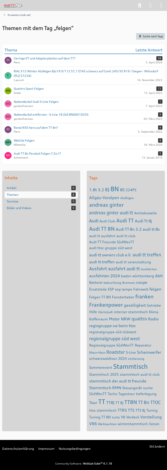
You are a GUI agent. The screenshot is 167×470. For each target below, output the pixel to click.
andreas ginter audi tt (111, 212)
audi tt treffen (147, 254)
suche (148, 388)
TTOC (155, 402)
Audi (93, 220)
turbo (116, 417)
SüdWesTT (98, 394)
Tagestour (126, 394)
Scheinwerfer (149, 352)
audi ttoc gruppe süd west (110, 248)
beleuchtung (112, 282)
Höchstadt (105, 312)
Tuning (152, 410)
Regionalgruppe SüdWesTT (111, 345)
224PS (131, 190)
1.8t (93, 189)
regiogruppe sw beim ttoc (112, 325)
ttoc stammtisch (103, 410)
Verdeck (132, 417)
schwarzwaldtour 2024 (108, 358)
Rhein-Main (97, 352)
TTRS (122, 410)
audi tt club (125, 236)
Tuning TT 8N (100, 417)
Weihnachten (107, 424)
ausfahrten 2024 (104, 275)
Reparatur (143, 345)
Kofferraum (98, 319)
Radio (153, 318)
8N (114, 189)
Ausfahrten (149, 269)
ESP (111, 289)
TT (101, 402)
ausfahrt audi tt (124, 268)
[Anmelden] (150, 5)
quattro (139, 318)
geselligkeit (135, 305)
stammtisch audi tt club (140, 374)
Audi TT (125, 220)
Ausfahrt (98, 268)
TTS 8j (140, 410)
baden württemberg (137, 276)
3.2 (101, 189)
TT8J (110, 402)
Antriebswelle (145, 213)
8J (107, 189)
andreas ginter (106, 205)
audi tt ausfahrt (102, 236)
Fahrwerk (140, 289)
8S (122, 189)
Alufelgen (127, 198)
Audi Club (107, 221)
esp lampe (123, 289)
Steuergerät (132, 388)
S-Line (131, 352)
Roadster (115, 352)
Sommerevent (100, 367)
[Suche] (139, 5)
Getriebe (154, 305)
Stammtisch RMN (105, 387)
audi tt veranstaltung (133, 262)
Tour (93, 402)
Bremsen (128, 282)
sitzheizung (136, 358)
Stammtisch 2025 (104, 374)
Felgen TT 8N (100, 297)
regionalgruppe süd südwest (112, 332)
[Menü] (161, 5)
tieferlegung (146, 394)
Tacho (112, 394)
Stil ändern (157, 446)
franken (144, 296)
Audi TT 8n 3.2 (129, 229)
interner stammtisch (131, 312)
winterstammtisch (133, 424)
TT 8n (143, 402)
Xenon (154, 424)
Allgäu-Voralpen (104, 197)
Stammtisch (130, 366)
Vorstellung (151, 416)
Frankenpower (106, 305)
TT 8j (119, 403)
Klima (153, 312)
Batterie (95, 282)
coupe (141, 282)
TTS (131, 410)
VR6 (93, 423)
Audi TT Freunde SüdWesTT (111, 242)
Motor (114, 318)
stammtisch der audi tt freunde (117, 381)
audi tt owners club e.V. (110, 254)
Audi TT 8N (102, 229)
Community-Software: (83, 463)
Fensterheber (123, 297)
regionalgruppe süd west (114, 338)
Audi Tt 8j (143, 220)
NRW (125, 318)
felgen (155, 289)
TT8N (130, 402)
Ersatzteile (98, 289)
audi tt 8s (151, 229)
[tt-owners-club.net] (13, 5)
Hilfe (93, 312)
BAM (159, 276)
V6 (123, 417)
